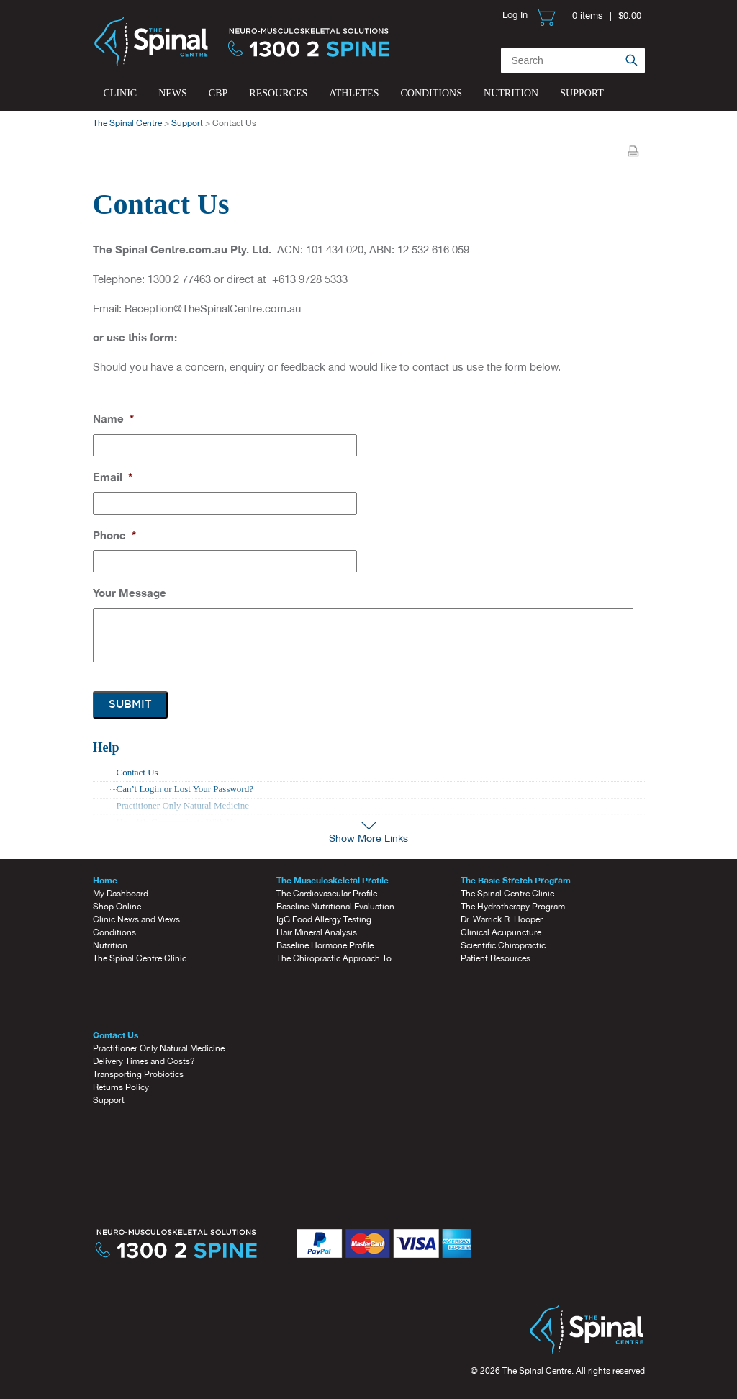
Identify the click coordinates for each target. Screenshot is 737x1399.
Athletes (354, 93)
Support (582, 93)
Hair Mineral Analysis (316, 932)
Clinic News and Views (136, 919)
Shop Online (117, 906)
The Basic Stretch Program (516, 880)
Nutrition (511, 93)
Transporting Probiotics (138, 1074)
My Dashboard (120, 894)
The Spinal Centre (127, 123)
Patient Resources (495, 958)
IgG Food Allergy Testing (323, 919)
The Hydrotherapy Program (513, 906)
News (172, 93)
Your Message (129, 592)
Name (113, 418)
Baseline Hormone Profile (325, 945)
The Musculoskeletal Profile (332, 880)
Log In (515, 14)
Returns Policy (121, 1087)
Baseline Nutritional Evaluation (335, 906)
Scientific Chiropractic (503, 945)
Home (105, 880)
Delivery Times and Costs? (144, 1061)
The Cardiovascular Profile (326, 894)
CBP (218, 93)
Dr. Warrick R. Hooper (502, 919)
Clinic (120, 93)
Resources (278, 93)
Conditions (431, 93)
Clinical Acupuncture (501, 932)
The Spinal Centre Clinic (139, 958)
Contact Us (137, 772)
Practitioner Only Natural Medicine (159, 1048)
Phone (114, 534)
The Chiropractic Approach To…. (339, 958)
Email (112, 476)
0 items (587, 15)
